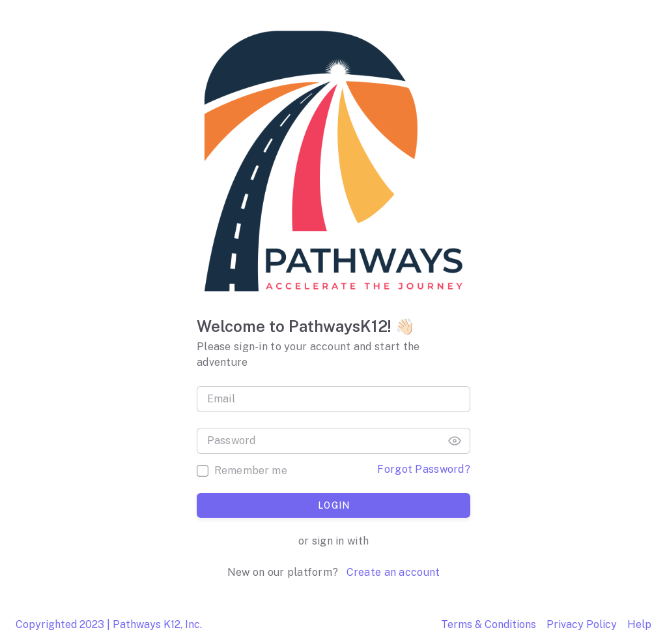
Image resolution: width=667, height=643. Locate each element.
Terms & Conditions (488, 624)
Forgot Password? (423, 469)
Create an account (391, 572)
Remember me (250, 470)
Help (639, 624)
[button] (454, 441)
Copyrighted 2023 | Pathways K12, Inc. (109, 624)
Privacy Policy (581, 624)
